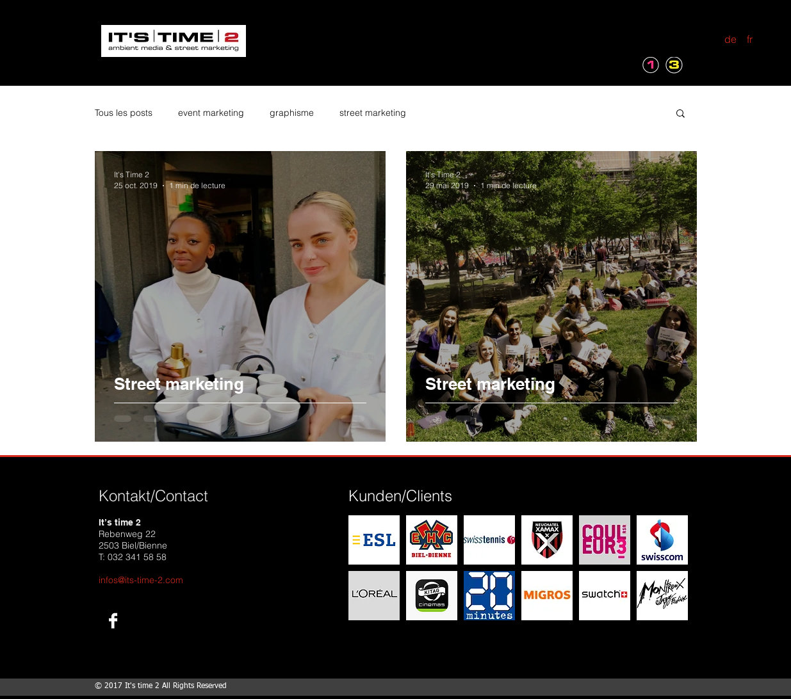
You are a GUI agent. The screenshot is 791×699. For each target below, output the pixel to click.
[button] (680, 114)
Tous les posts (123, 112)
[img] (374, 540)
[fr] (750, 39)
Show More (518, 634)
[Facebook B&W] (113, 620)
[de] (730, 39)
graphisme (292, 112)
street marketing (372, 112)
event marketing (211, 112)
